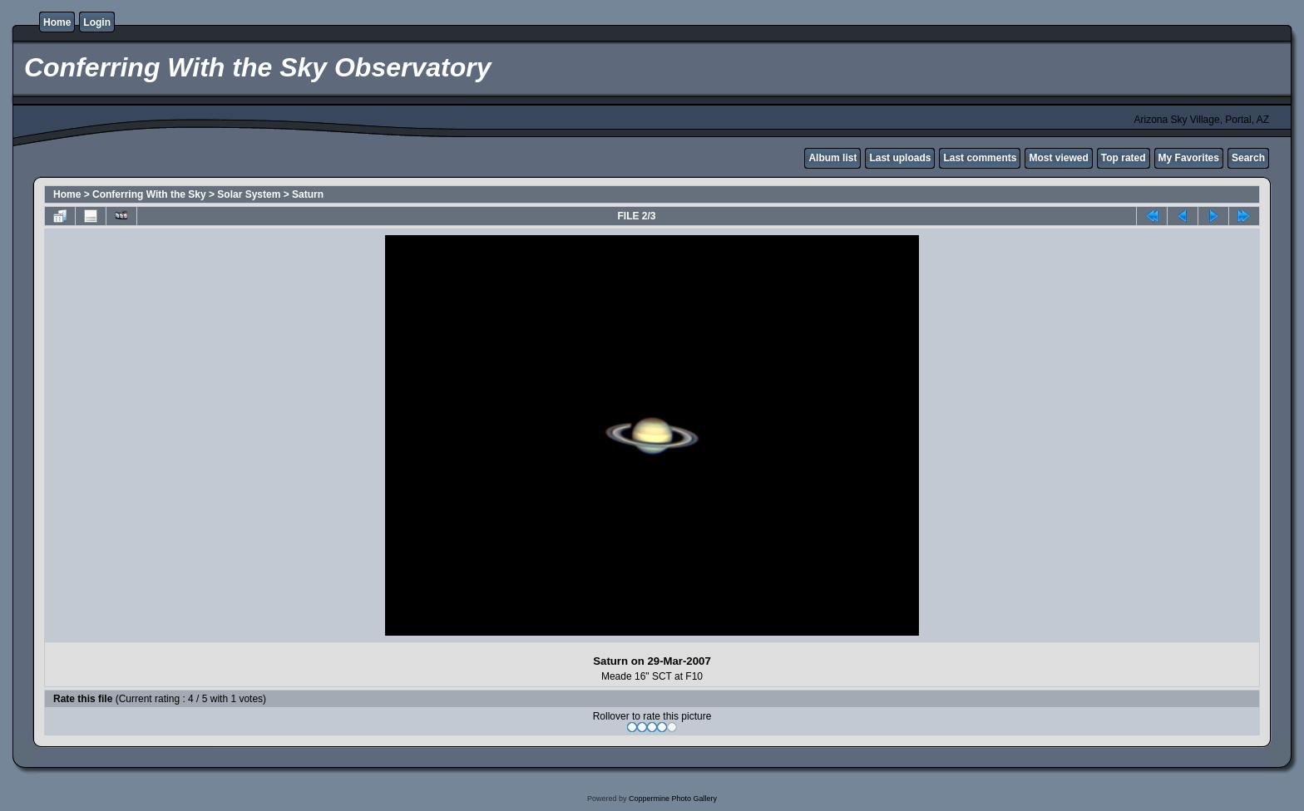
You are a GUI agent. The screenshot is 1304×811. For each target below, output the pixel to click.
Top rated (1123, 158)
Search (1248, 158)
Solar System (248, 194)
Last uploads (900, 158)
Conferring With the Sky (149, 194)
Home (57, 22)
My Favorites (1188, 158)
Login (97, 22)
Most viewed (1058, 158)
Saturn (308, 194)
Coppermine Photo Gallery (673, 798)
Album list (832, 158)
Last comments (979, 158)
